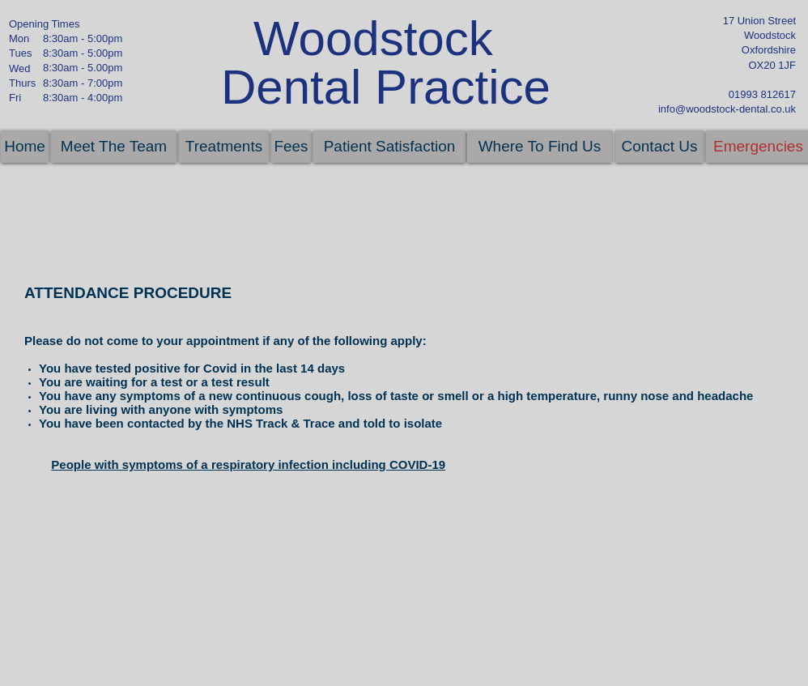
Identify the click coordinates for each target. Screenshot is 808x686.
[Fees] (291, 146)
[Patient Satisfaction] (389, 146)
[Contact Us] (659, 146)
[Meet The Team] (113, 146)
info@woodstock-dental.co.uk (727, 109)
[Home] (25, 146)
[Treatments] (224, 146)
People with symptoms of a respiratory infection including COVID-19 (248, 464)
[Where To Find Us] (539, 146)
